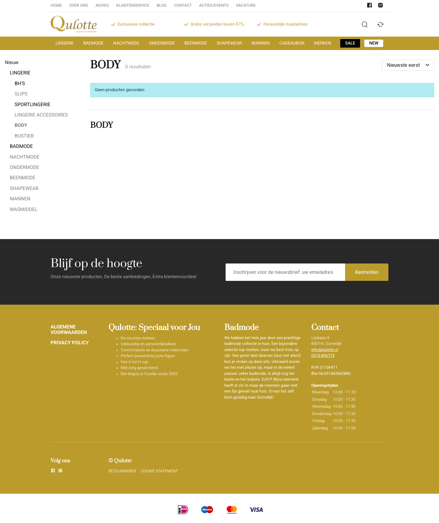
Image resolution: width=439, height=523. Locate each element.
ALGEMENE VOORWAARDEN (69, 329)
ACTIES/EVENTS (214, 5)
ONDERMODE (162, 43)
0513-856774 (323, 355)
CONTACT (183, 5)
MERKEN (322, 43)
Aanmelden (367, 272)
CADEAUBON (292, 43)
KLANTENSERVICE (132, 5)
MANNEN (260, 43)
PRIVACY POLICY (70, 343)
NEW (373, 43)
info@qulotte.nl (324, 350)
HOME (56, 5)
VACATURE (246, 5)
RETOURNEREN (122, 471)
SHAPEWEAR (229, 43)
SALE (350, 43)
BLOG (162, 5)
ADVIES (102, 5)
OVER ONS (78, 5)
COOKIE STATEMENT (159, 471)
